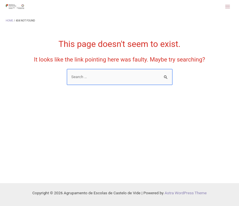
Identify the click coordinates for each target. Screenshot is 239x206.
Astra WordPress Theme (185, 193)
